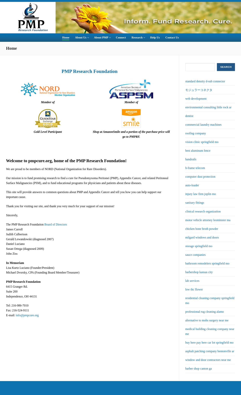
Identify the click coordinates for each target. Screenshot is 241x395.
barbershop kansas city (199, 272)
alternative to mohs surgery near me (206, 320)
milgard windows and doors (202, 237)
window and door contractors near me (208, 359)
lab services (192, 280)
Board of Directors (55, 224)
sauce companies (195, 254)
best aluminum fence (197, 150)
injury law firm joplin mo (200, 194)
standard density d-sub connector (205, 81)
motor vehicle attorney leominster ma (207, 220)
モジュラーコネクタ (198, 90)
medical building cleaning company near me (209, 331)
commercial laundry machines (203, 124)
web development (196, 98)
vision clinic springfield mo (201, 142)
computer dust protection (200, 176)
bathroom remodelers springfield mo (207, 263)
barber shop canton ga (198, 368)
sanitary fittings (194, 202)
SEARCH (226, 67)
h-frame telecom (195, 168)
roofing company (195, 133)
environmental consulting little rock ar (208, 107)
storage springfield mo (198, 246)
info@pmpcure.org (27, 315)
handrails (190, 159)
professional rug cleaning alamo (204, 311)
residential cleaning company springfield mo (209, 300)
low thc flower (194, 289)
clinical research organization (203, 211)
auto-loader (192, 185)
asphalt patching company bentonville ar (209, 351)
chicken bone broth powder (201, 228)
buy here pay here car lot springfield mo (209, 342)
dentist (189, 116)
